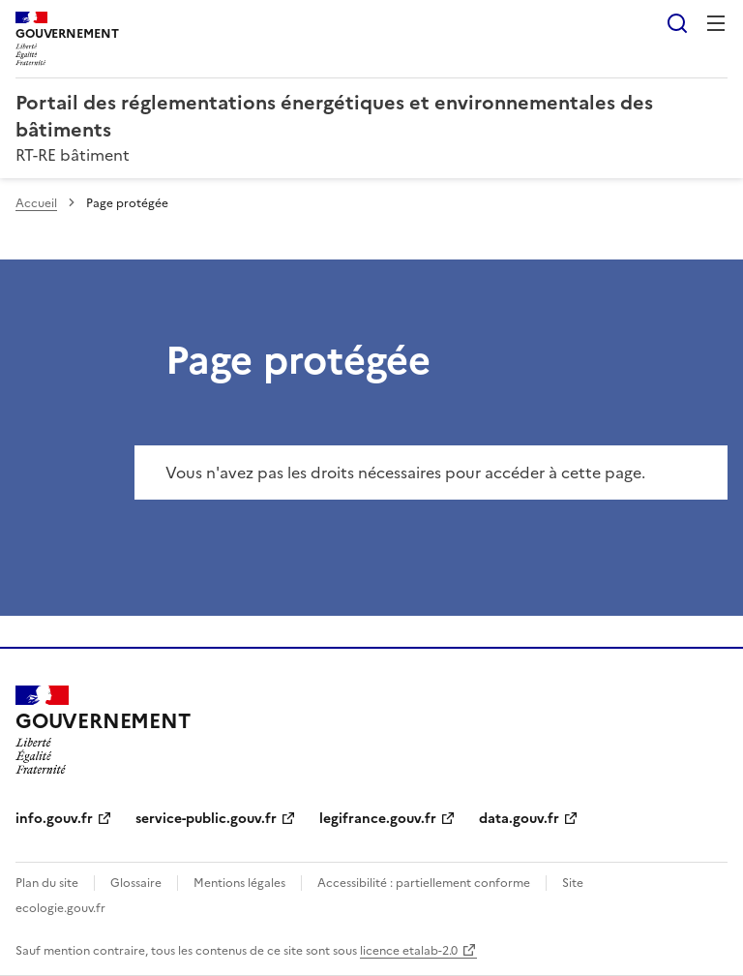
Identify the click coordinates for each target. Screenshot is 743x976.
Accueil (36, 203)
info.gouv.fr (54, 818)
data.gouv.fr (519, 818)
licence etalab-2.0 (409, 951)
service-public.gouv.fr (206, 818)
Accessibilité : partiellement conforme (423, 883)
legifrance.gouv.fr (377, 818)
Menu (716, 23)
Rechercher (677, 23)
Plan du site (46, 883)
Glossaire (136, 883)
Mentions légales (239, 883)
